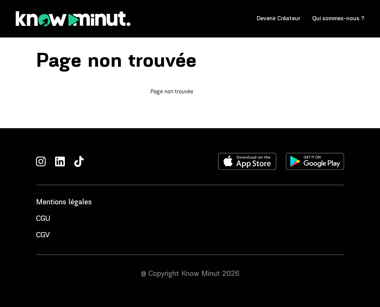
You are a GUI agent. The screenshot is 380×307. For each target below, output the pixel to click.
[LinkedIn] (60, 161)
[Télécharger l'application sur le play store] (315, 161)
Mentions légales (64, 202)
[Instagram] (41, 161)
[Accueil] (73, 18)
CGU (43, 219)
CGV (43, 235)
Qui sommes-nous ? (338, 18)
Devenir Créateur (278, 18)
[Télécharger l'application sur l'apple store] (247, 161)
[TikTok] (79, 161)
